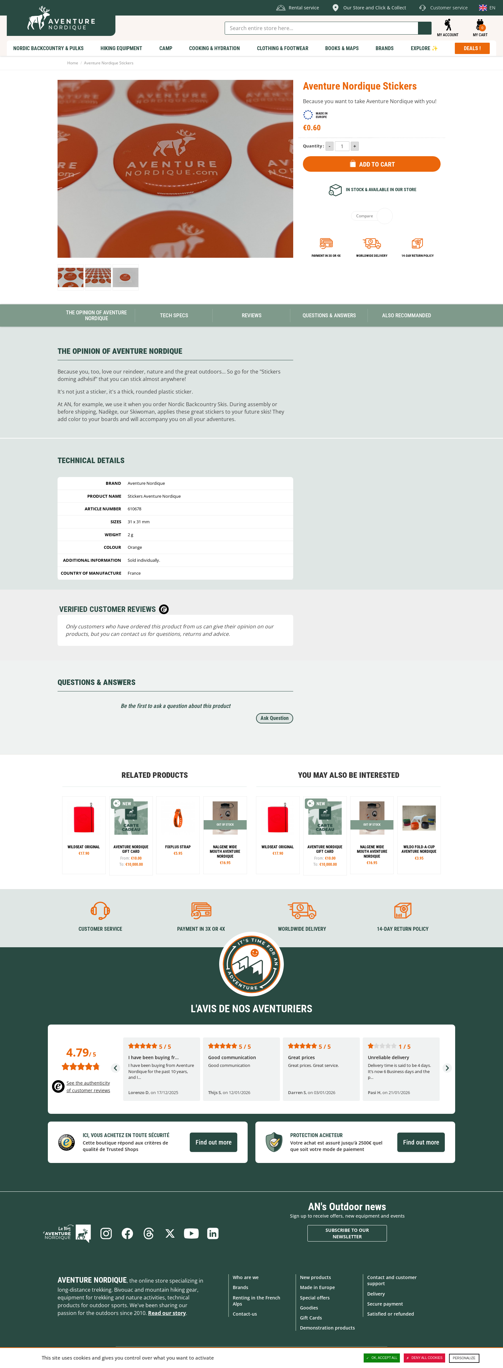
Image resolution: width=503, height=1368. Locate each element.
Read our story (167, 1313)
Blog (67, 1233)
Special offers (315, 1298)
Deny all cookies (424, 1358)
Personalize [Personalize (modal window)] (464, 1358)
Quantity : (313, 146)
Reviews (252, 315)
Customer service (100, 929)
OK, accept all (381, 1358)
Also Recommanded (406, 315)
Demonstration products (327, 1328)
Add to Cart (377, 164)
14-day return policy (417, 255)
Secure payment (385, 1304)
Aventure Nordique (92, 1280)
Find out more (213, 1142)
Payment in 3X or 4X (201, 929)
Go (425, 28)
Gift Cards (311, 1318)
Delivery (376, 1294)
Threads (149, 1233)
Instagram (106, 1233)
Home (72, 63)
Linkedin (213, 1233)
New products (315, 1277)
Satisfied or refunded (390, 1314)
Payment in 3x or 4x (326, 255)
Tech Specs (174, 315)
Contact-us (245, 1314)
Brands (240, 1287)
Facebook (127, 1233)
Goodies (309, 1308)
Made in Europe (317, 1287)
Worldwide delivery (371, 255)
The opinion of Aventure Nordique (96, 315)
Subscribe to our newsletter (347, 1233)
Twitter (170, 1233)
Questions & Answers (329, 315)
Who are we (246, 1277)
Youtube (191, 1233)
